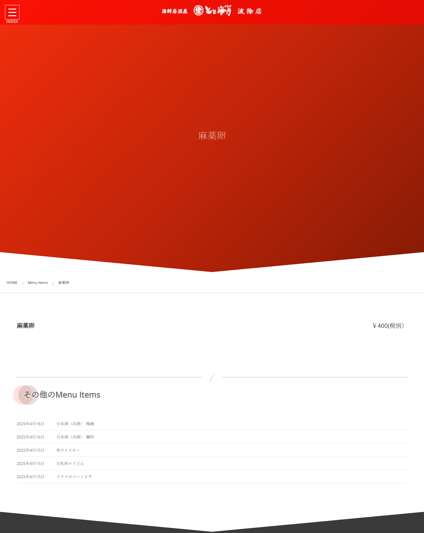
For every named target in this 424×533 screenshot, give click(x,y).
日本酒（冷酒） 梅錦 (75, 425)
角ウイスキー (68, 452)
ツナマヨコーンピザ (74, 478)
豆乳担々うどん (70, 465)
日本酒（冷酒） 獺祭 (75, 438)
